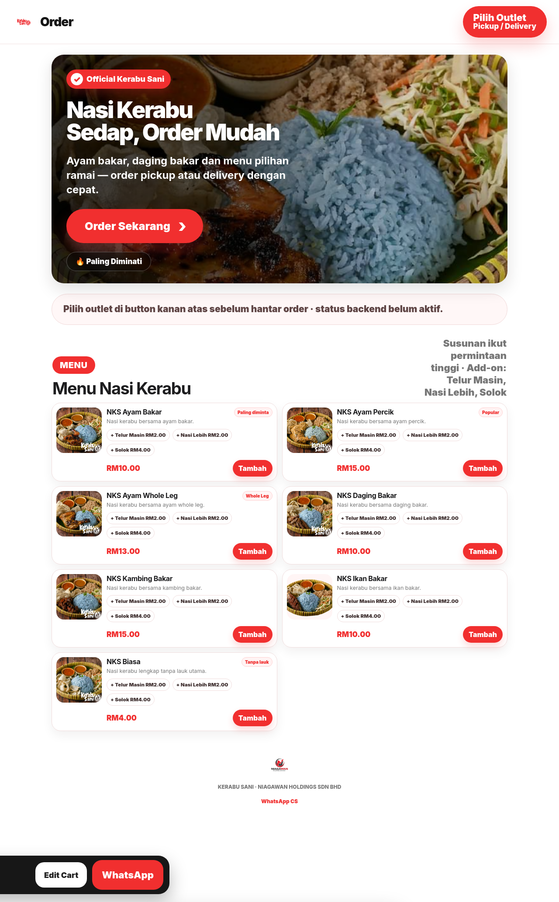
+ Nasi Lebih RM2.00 (202, 435)
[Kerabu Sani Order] (43, 21)
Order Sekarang (127, 226)
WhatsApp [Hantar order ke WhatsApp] (128, 875)
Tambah (252, 468)
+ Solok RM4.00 (130, 450)
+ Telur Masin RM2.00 (138, 435)
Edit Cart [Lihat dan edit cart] (61, 875)
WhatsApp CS (279, 801)
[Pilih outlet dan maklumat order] (505, 22)
